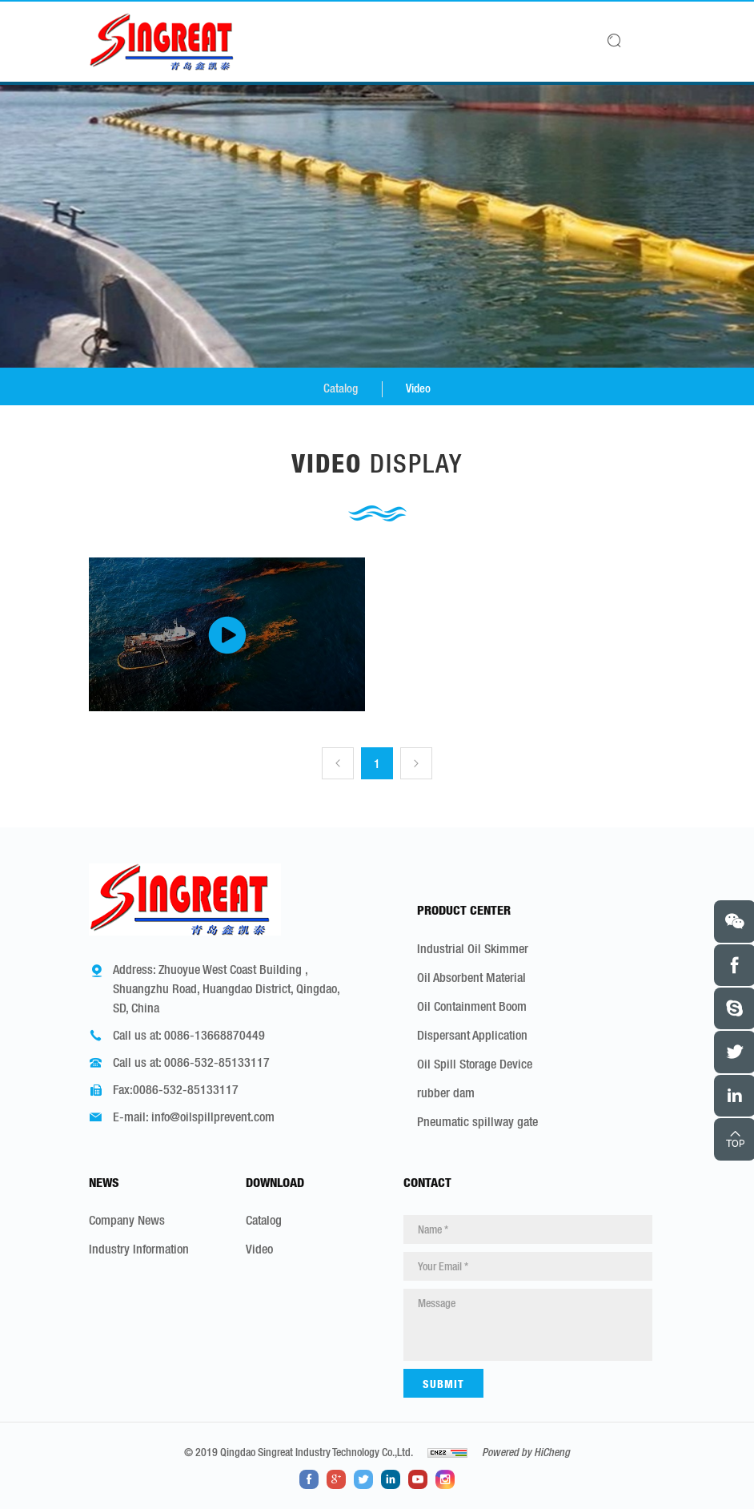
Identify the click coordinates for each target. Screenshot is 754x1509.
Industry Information (139, 1248)
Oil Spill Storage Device (474, 1063)
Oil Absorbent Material (471, 976)
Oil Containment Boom (472, 1005)
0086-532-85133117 (217, 1062)
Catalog (340, 388)
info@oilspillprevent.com (213, 1116)
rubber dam (446, 1091)
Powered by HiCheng (526, 1452)
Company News (127, 1220)
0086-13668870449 (214, 1035)
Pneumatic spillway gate (477, 1120)
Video (419, 388)
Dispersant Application (472, 1034)
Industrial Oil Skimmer (472, 947)
